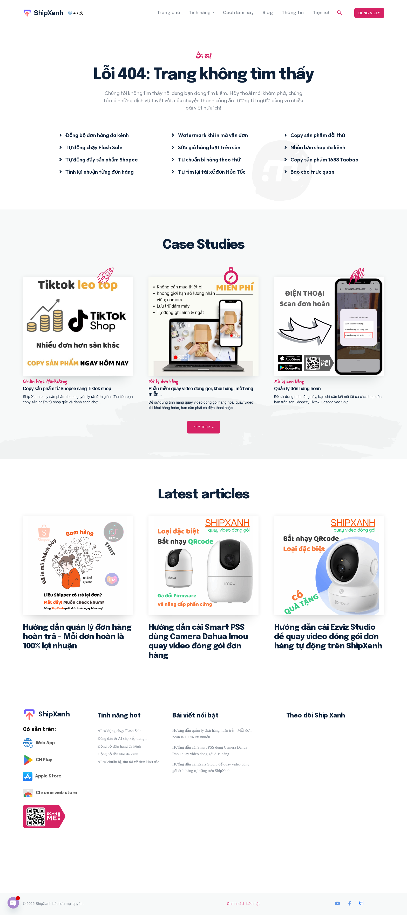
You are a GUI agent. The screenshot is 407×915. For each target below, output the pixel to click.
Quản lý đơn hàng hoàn (297, 388)
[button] (339, 13)
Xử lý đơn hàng (163, 381)
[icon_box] (93, 135)
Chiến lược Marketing (45, 381)
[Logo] (54, 743)
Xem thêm (203, 427)
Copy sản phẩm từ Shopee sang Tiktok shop (67, 388)
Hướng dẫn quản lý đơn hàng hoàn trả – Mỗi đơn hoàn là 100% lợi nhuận (77, 636)
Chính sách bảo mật (243, 904)
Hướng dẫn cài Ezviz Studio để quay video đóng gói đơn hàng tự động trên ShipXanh (328, 636)
